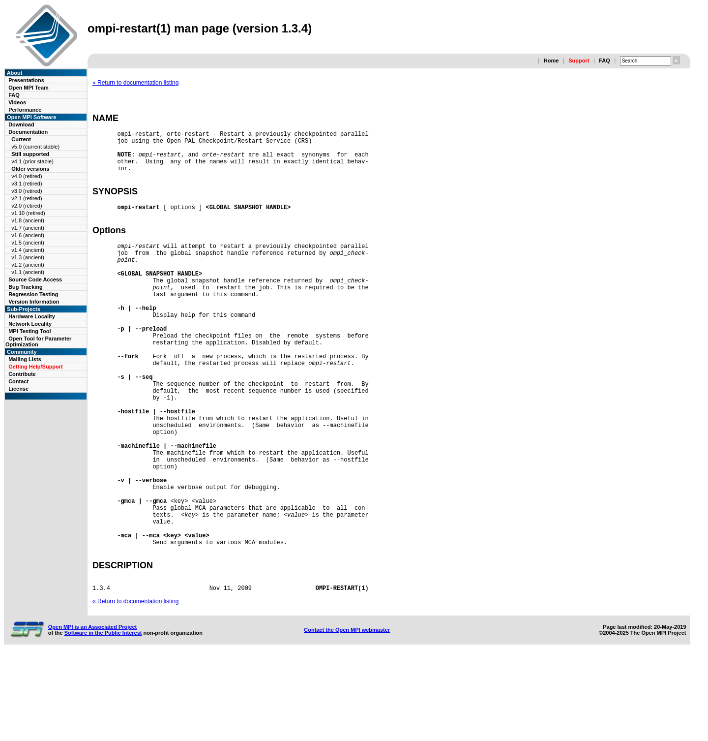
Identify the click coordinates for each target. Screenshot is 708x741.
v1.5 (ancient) (27, 243)
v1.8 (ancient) (27, 220)
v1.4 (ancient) (27, 250)
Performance (24, 110)
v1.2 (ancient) (27, 265)
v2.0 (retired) (26, 206)
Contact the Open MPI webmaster (347, 715)
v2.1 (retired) (26, 198)
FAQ (604, 60)
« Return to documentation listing (135, 82)
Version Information (33, 302)
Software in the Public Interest (103, 718)
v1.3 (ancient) (27, 257)
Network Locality (30, 324)
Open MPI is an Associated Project (92, 712)
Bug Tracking (25, 287)
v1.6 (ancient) (27, 235)
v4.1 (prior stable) (32, 161)
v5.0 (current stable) (35, 147)
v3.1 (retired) (26, 183)
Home (551, 60)
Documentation (28, 132)
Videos (17, 102)
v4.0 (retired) (26, 176)
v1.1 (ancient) (27, 272)
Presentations (26, 80)
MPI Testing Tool (29, 331)
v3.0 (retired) (26, 191)
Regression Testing (33, 294)
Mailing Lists (24, 359)
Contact (18, 381)
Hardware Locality (31, 316)
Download (21, 124)
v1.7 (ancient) (27, 228)
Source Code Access (35, 279)
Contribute (22, 374)
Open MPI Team (28, 88)
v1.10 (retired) (28, 213)
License (18, 389)
